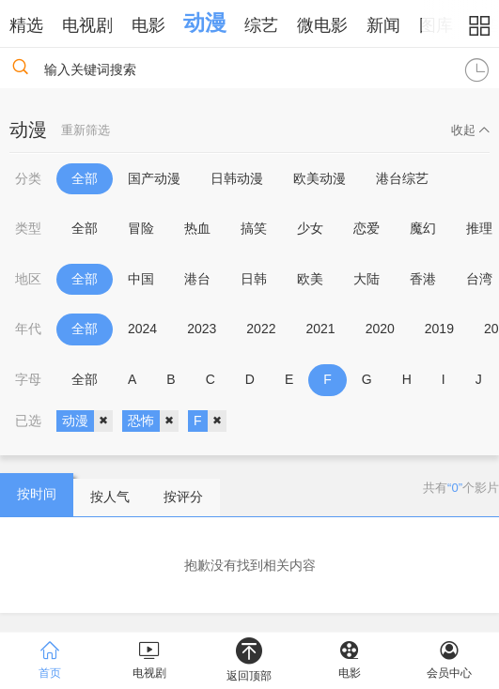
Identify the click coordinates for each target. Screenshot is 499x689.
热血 (197, 228)
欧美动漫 (319, 178)
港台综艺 (402, 178)
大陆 (366, 278)
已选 (28, 420)
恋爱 (366, 228)
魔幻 (423, 228)
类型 (28, 228)
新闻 (383, 25)
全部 (84, 178)
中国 (141, 278)
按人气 (110, 496)
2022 (260, 328)
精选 (26, 25)
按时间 (36, 493)
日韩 (254, 278)
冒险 (141, 228)
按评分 (183, 496)
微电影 (322, 25)
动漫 (204, 22)
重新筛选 (85, 130)
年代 (28, 328)
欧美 (310, 278)
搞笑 (254, 228)
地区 (28, 278)
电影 (148, 25)
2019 (439, 328)
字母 (28, 379)
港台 (197, 278)
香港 (423, 278)
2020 (380, 328)
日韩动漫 (237, 178)
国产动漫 (154, 178)
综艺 (261, 25)
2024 (142, 328)
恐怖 (153, 421)
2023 (201, 328)
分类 (28, 178)
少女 (310, 228)
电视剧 (87, 25)
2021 (320, 328)
